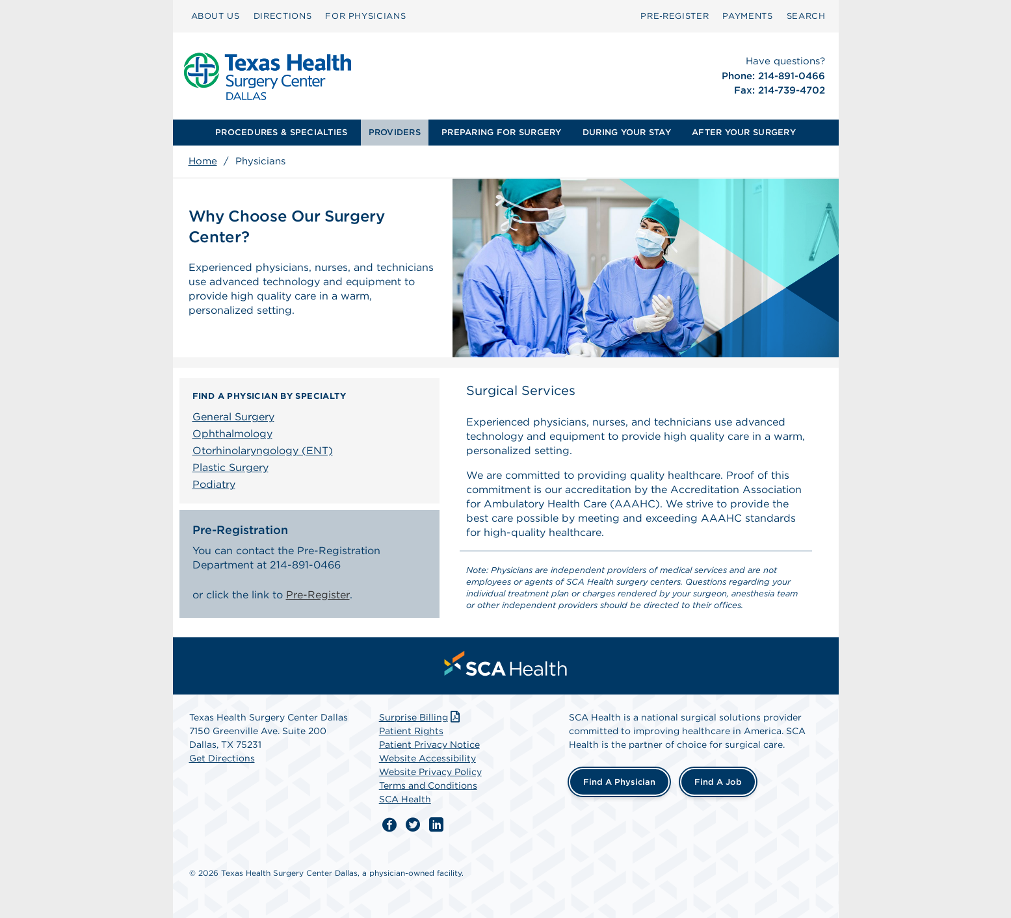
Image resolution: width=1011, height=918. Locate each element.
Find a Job (718, 782)
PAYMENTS (747, 16)
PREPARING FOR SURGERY (501, 132)
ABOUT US (215, 16)
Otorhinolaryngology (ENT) (262, 450)
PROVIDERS (395, 132)
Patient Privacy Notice (429, 744)
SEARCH (806, 16)
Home (203, 161)
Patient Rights (411, 731)
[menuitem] (215, 16)
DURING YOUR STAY (627, 132)
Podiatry (213, 484)
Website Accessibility (427, 758)
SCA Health (405, 799)
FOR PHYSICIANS (365, 16)
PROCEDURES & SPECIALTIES (281, 132)
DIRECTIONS (283, 16)
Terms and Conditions (428, 785)
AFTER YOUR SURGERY (744, 132)
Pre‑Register (674, 16)
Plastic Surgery (230, 467)
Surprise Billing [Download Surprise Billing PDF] (421, 717)
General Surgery (233, 417)
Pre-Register (318, 595)
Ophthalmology (232, 433)
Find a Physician (619, 782)
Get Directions (222, 758)
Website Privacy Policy (430, 772)
